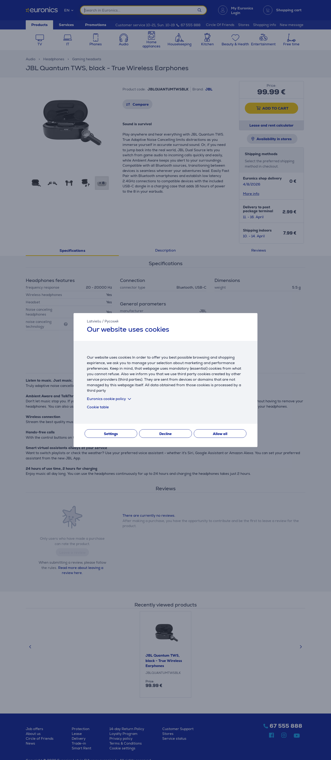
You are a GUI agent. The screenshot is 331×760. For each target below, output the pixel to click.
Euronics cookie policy (110, 398)
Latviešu (94, 321)
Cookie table (98, 407)
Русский (111, 321)
